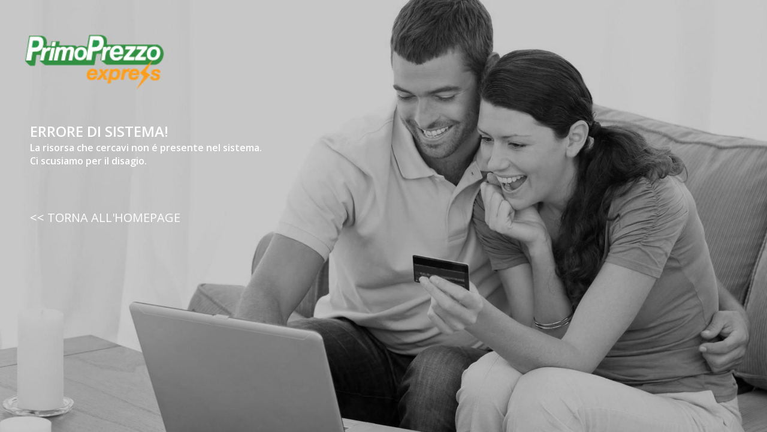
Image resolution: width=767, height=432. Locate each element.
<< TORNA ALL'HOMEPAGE (105, 217)
